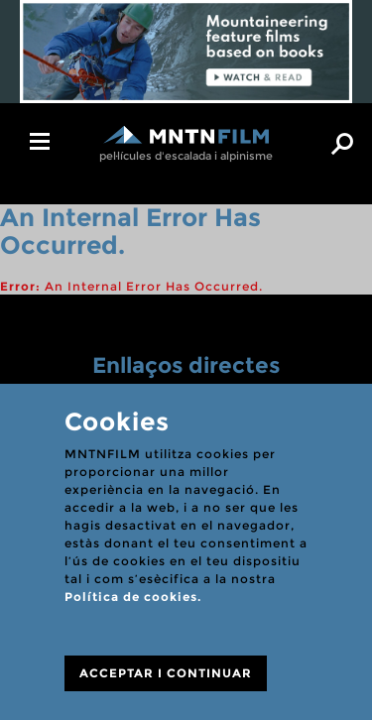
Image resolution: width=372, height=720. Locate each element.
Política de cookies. (132, 596)
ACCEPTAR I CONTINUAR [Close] (165, 672)
